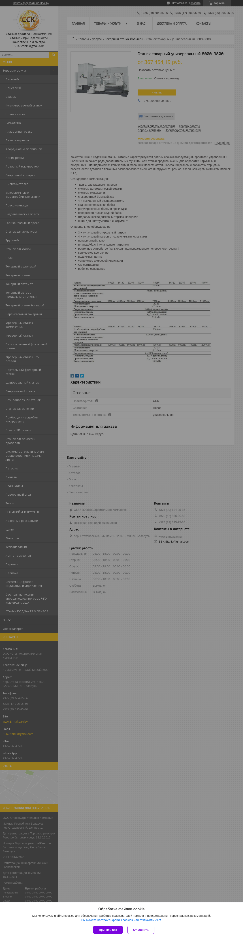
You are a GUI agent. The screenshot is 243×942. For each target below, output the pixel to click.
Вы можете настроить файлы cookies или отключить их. (120, 920)
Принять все (108, 929)
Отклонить (141, 929)
